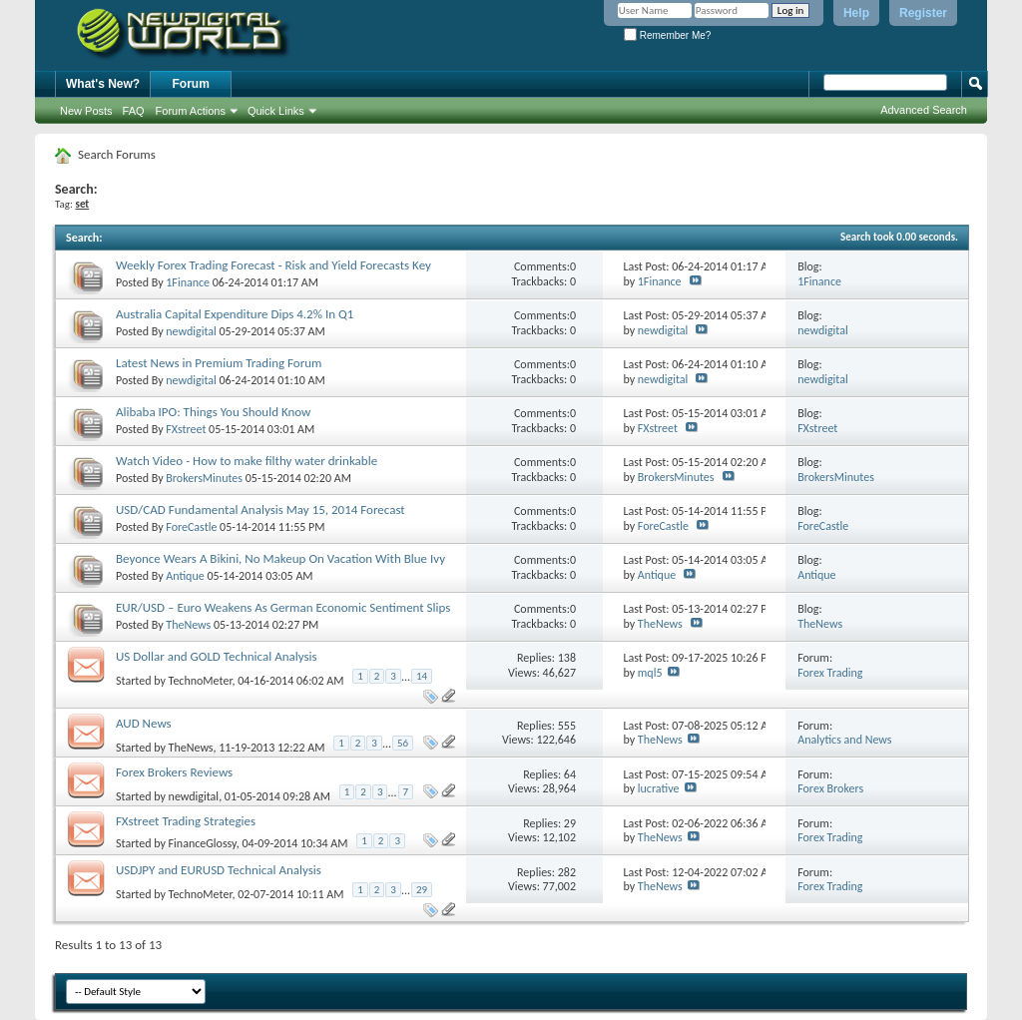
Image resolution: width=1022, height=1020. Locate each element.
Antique (185, 576)
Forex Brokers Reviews (174, 772)
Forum (191, 84)
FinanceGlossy (203, 843)
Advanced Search (923, 110)
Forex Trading (829, 673)
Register (923, 13)
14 (421, 676)
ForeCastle (191, 527)
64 (570, 774)
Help (856, 13)
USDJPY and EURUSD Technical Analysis (218, 869)
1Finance (188, 282)
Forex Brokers (830, 788)
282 (567, 872)
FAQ (134, 111)
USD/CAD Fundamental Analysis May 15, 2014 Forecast (260, 509)
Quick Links (276, 111)
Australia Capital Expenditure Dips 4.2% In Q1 (234, 313)
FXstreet (186, 429)
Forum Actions (191, 111)
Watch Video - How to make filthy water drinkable (246, 460)
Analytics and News (844, 740)
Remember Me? (667, 35)
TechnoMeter (201, 680)
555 (567, 726)
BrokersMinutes (204, 478)
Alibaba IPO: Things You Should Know (213, 411)
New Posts (86, 111)
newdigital (191, 331)
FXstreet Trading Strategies (186, 820)
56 (402, 743)
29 (570, 823)
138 (567, 658)
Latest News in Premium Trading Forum (218, 362)
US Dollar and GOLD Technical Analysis (216, 656)
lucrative (659, 788)
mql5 (650, 673)
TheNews (188, 625)
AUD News (144, 723)
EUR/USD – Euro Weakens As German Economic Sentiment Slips (283, 607)
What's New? (103, 84)
